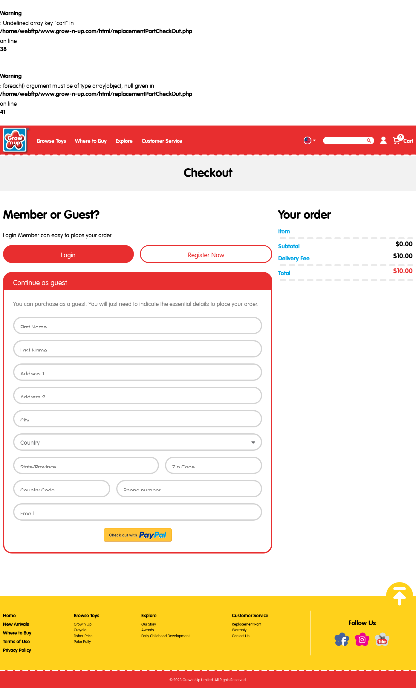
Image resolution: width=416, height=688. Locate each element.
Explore (124, 141)
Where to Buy (91, 141)
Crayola (80, 629)
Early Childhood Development (165, 635)
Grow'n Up (82, 624)
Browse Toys (51, 141)
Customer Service (162, 141)
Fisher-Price (83, 635)
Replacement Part (246, 624)
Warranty (239, 629)
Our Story (148, 624)
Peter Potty (82, 641)
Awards (147, 629)
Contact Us (241, 635)
